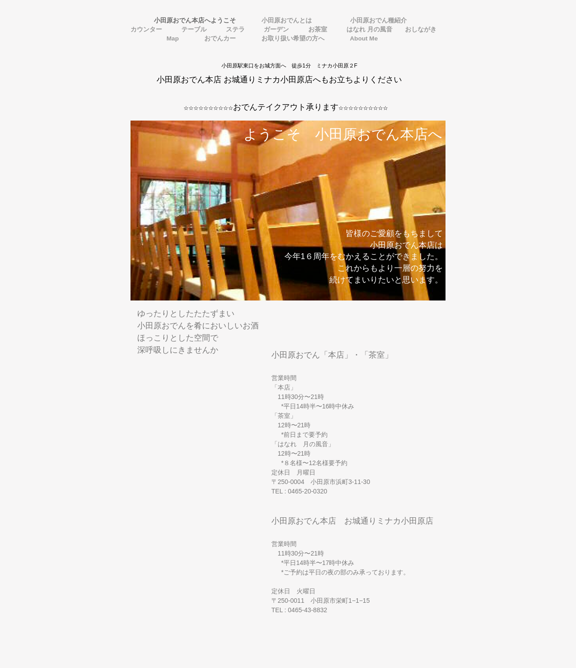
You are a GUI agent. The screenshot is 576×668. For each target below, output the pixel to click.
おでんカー (215, 38)
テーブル (191, 29)
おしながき (420, 29)
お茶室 (315, 29)
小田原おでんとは (281, 20)
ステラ (233, 29)
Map (157, 38)
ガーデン (274, 29)
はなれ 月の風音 (367, 29)
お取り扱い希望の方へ (287, 38)
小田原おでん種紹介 (367, 20)
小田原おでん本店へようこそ (186, 20)
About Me (358, 38)
